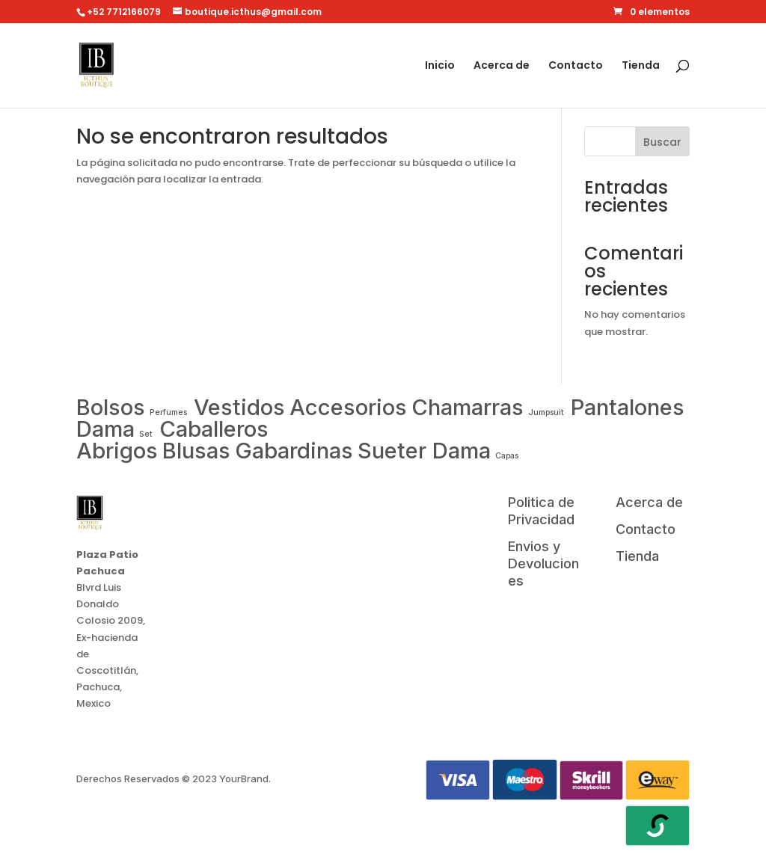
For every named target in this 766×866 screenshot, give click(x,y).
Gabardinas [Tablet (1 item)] (294, 450)
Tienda (641, 66)
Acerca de (502, 66)
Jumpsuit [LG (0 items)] (547, 412)
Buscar (662, 142)
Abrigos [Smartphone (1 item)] (117, 450)
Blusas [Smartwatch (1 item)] (196, 450)
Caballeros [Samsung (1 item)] (214, 429)
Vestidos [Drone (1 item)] (239, 407)
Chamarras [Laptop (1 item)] (467, 407)
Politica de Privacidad (541, 510)
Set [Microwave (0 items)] (146, 434)
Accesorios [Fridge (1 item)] (348, 407)
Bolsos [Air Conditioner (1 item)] (110, 407)
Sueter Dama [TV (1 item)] (424, 450)
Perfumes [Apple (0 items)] (169, 412)
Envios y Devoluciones (543, 563)
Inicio (440, 66)
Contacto (575, 66)
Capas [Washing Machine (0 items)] (506, 456)
